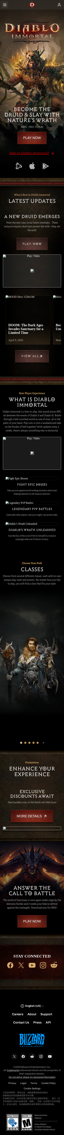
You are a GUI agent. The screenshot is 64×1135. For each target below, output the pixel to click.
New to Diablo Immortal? (32, 153)
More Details (32, 808)
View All (32, 356)
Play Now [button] (32, 138)
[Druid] (11, 603)
